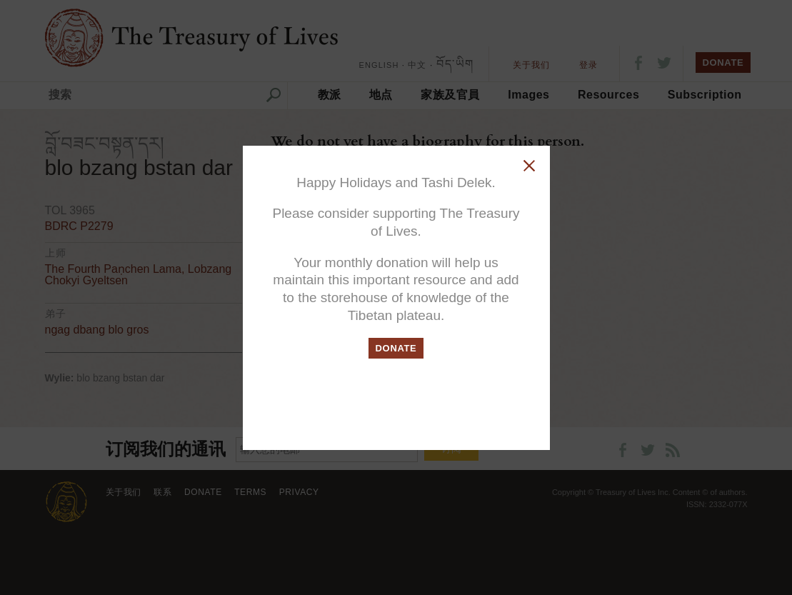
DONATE (396, 348)
